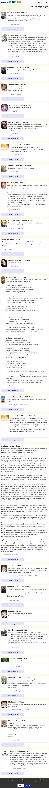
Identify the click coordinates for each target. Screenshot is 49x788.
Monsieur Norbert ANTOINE (17, 12)
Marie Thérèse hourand (17, 228)
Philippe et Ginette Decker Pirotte (18, 404)
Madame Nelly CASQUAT (19, 751)
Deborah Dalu (14, 171)
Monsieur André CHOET (11, 239)
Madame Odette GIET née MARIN (20, 221)
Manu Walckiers (14, 24)
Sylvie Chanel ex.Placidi (19, 768)
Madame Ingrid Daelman (10, 446)
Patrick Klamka (15, 133)
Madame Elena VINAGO (17, 84)
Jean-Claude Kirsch (10, 249)
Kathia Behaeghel (15, 209)
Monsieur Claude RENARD (17, 630)
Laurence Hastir (14, 600)
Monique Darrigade (16, 691)
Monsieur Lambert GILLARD (20, 145)
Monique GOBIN (15, 740)
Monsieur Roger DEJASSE (17, 35)
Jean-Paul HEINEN (14, 566)
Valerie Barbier (15, 647)
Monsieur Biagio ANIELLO (19, 658)
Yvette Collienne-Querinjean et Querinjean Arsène (24, 575)
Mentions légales (35, 786)
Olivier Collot (14, 266)
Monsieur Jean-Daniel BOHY (18, 122)
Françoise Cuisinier (16, 94)
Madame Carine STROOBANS (18, 67)
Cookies (27, 786)
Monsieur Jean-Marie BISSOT (18, 183)
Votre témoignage (13, 29)
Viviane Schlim (15, 619)
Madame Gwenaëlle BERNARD (19, 260)
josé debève (15, 111)
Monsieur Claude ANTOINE (18, 721)
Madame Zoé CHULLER (16, 611)
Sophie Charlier (14, 56)
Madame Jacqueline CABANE (19, 677)
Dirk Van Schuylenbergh (11, 554)
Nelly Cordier (16, 666)
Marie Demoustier (14, 386)
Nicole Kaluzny (14, 73)
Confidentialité (20, 786)
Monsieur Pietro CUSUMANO (16, 277)
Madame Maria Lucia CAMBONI (19, 166)
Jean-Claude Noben (18, 435)
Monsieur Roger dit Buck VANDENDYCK (20, 397)
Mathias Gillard (17, 154)
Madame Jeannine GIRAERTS (19, 105)
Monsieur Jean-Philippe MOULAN (22, 416)
